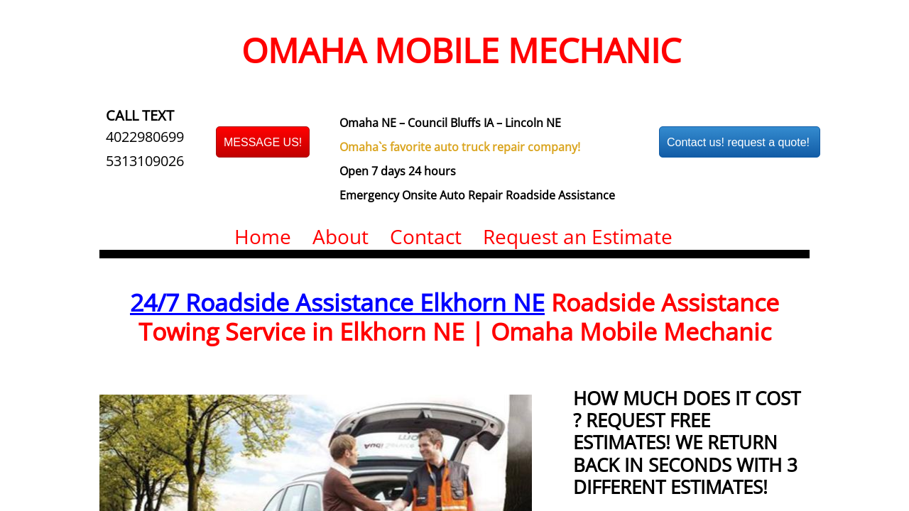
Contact (426, 236)
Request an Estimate (578, 236)
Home (262, 236)
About (340, 236)
